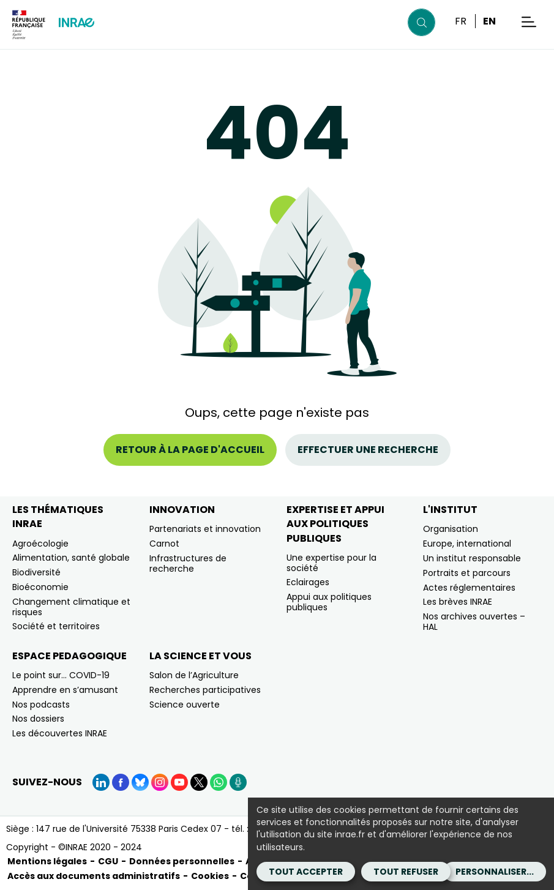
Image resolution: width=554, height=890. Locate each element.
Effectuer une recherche (368, 450)
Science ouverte (184, 704)
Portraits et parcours (467, 573)
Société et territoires (56, 626)
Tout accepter (306, 872)
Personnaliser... (494, 872)
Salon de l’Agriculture (194, 675)
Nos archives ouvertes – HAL (474, 621)
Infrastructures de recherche (187, 563)
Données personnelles (181, 861)
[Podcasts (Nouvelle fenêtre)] (238, 782)
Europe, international (467, 543)
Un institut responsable (472, 558)
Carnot (164, 543)
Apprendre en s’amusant (65, 690)
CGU (108, 861)
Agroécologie (40, 543)
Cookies (210, 876)
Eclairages (307, 582)
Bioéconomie (40, 587)
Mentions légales (47, 861)
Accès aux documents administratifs (93, 876)
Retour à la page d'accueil (190, 450)
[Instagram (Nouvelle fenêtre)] (159, 782)
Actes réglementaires (469, 587)
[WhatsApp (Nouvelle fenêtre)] (218, 782)
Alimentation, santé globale (71, 558)
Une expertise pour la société (331, 563)
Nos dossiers (38, 718)
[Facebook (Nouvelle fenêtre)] (120, 782)
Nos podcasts (41, 704)
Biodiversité (36, 572)
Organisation (450, 529)
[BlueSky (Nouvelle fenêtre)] (140, 782)
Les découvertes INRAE (59, 733)
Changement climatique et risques (71, 607)
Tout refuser (405, 872)
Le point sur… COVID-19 (61, 675)
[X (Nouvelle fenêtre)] (199, 782)
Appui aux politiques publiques (329, 602)
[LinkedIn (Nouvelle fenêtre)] (101, 782)
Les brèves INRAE (457, 602)
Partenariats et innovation (205, 529)
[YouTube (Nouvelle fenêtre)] (179, 782)
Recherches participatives (205, 690)
